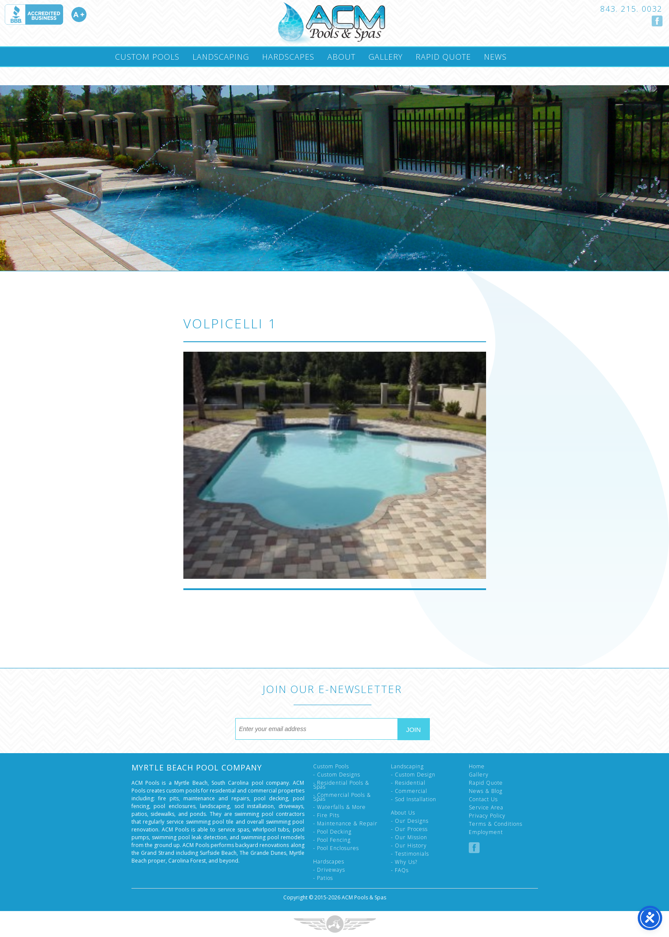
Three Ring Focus (335, 924)
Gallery (385, 56)
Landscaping (220, 56)
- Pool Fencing (332, 840)
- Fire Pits (326, 815)
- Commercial (409, 791)
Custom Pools (147, 56)
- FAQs (400, 870)
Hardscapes (288, 56)
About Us (403, 812)
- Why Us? (404, 862)
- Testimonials (410, 853)
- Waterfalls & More (339, 807)
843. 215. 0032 (631, 8)
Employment (486, 832)
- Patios (323, 878)
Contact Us (483, 799)
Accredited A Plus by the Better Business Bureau (45, 14)
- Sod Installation (413, 799)
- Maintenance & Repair (345, 823)
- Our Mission (409, 837)
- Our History (409, 845)
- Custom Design (413, 774)
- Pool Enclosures (336, 848)
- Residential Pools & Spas (341, 784)
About (341, 56)
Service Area (486, 807)
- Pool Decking (332, 831)
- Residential (408, 782)
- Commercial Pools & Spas (342, 796)
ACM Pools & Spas (364, 897)
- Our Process (409, 829)
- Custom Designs (336, 774)
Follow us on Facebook (657, 21)
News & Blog (486, 791)
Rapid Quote (443, 56)
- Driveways (329, 869)
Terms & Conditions (495, 824)
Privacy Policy (487, 815)
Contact (133, 76)
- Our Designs (410, 821)
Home (477, 766)
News (495, 56)
